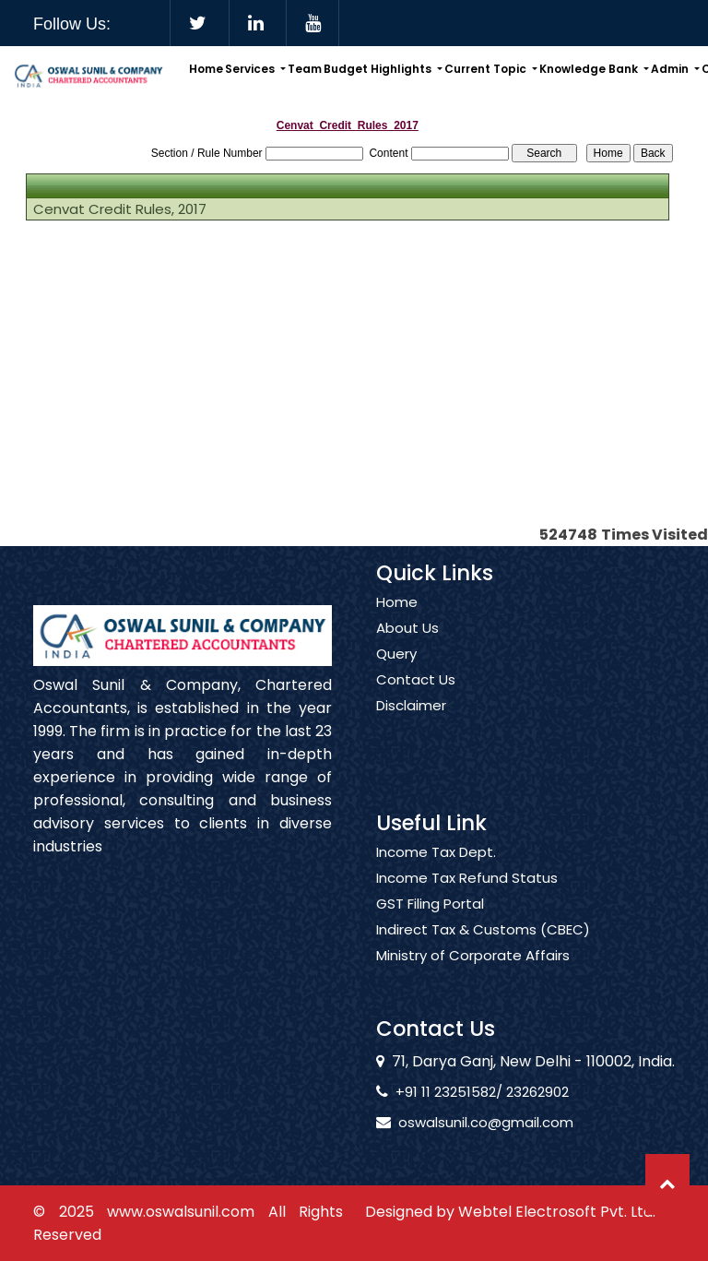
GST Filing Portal (430, 926)
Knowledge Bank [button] (590, 69)
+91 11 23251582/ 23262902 (461, 1091)
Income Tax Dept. (436, 874)
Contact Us (415, 702)
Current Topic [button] (486, 69)
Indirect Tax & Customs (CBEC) (483, 952)
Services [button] (251, 69)
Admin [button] (671, 69)
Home (206, 69)
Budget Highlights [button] (379, 69)
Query (396, 676)
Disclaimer (411, 728)
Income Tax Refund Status (467, 900)
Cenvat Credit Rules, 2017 (119, 209)
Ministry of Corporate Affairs (473, 978)
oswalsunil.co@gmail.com (464, 1122)
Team (305, 69)
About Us (407, 650)
